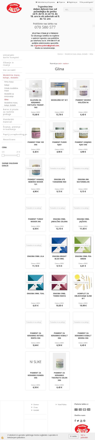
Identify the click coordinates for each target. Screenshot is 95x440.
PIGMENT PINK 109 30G (36, 143)
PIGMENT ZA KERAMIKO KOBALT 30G (59, 335)
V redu (73, 436)
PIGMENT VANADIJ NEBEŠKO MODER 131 (36, 181)
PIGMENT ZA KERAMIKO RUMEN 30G (36, 375)
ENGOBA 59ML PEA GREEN (83, 257)
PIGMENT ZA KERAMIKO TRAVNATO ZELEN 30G (59, 376)
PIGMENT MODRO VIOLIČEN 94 (83, 101)
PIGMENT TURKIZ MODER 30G (35, 220)
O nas (36, 407)
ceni (60, 63)
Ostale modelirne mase (11, 89)
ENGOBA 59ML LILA (35, 256)
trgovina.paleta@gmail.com (46, 45)
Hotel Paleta (62, 405)
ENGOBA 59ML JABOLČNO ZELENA (59, 220)
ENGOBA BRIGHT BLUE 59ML (59, 257)
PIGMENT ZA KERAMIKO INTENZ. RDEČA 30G (35, 335)
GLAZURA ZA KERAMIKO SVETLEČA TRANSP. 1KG (35, 104)
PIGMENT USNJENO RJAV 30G (83, 143)
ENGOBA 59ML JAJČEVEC (83, 220)
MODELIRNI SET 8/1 (59, 100)
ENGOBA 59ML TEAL (35, 293)
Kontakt (36, 410)
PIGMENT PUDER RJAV (59, 143)
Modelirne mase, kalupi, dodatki (11, 104)
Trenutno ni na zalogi (33, 89)
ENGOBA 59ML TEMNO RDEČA (59, 294)
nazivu (66, 63)
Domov (60, 54)
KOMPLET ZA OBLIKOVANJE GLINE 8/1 (83, 296)
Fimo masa (8, 82)
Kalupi (6, 85)
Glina (6, 99)
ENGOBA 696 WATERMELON (83, 180)
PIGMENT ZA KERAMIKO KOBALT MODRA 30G (83, 335)
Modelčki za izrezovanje (9, 95)
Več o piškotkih (84, 436)
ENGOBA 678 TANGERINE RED (59, 180)
